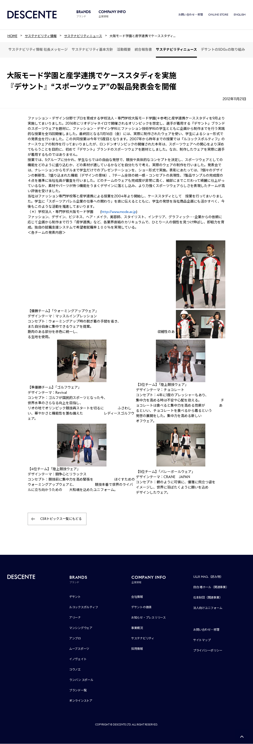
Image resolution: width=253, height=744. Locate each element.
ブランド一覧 (78, 690)
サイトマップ (202, 640)
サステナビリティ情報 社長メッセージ (38, 50)
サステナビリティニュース (176, 50)
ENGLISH (240, 15)
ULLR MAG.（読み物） (208, 577)
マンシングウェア (80, 628)
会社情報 (137, 597)
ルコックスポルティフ (83, 607)
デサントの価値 (141, 607)
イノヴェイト (78, 659)
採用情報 (137, 649)
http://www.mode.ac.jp (118, 212)
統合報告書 (143, 50)
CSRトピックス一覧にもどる (61, 519)
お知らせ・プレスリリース (148, 618)
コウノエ (75, 670)
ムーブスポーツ (79, 649)
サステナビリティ (142, 638)
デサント (75, 597)
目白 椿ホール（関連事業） (211, 587)
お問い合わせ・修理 (190, 15)
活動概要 (124, 50)
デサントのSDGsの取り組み (223, 50)
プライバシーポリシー (207, 650)
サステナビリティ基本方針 (92, 50)
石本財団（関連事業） (207, 598)
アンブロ (75, 638)
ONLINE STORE (218, 15)
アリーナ (75, 618)
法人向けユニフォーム (207, 608)
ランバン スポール (81, 680)
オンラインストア (80, 701)
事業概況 (137, 628)
